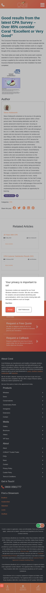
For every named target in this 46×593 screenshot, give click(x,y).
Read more (9, 303)
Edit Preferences (23, 309)
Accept (10, 309)
